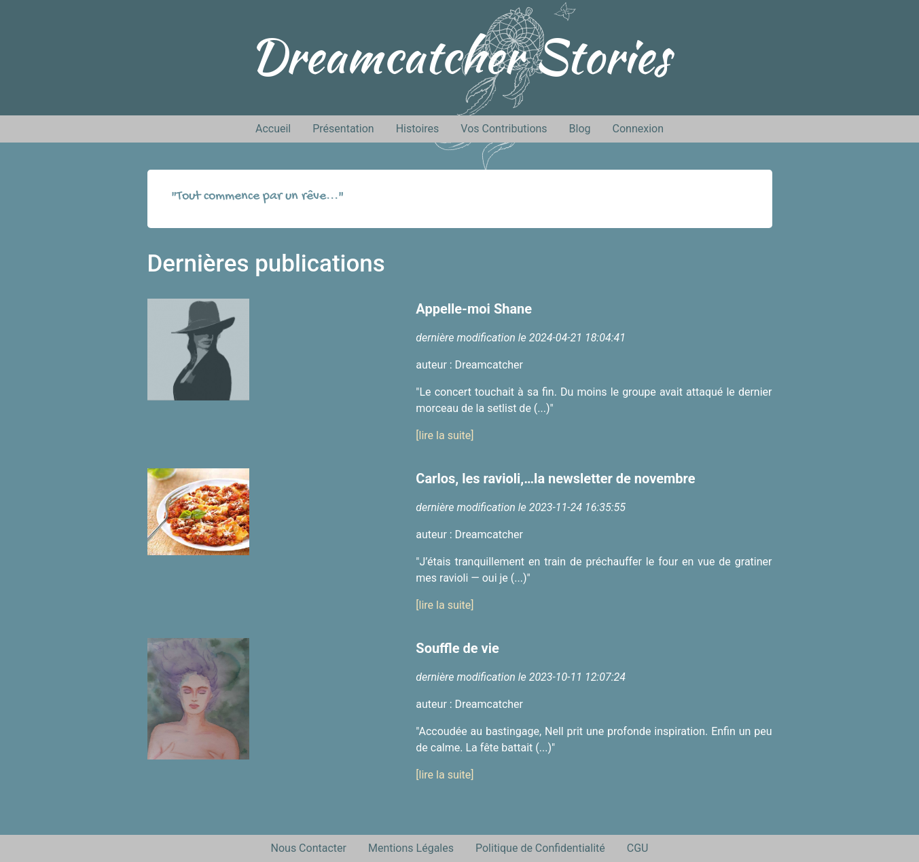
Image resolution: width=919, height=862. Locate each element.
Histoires (417, 128)
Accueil (273, 128)
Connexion (638, 128)
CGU (638, 848)
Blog (580, 128)
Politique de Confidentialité (540, 848)
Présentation (343, 128)
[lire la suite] (444, 435)
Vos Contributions (504, 128)
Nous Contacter (308, 848)
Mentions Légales (411, 848)
